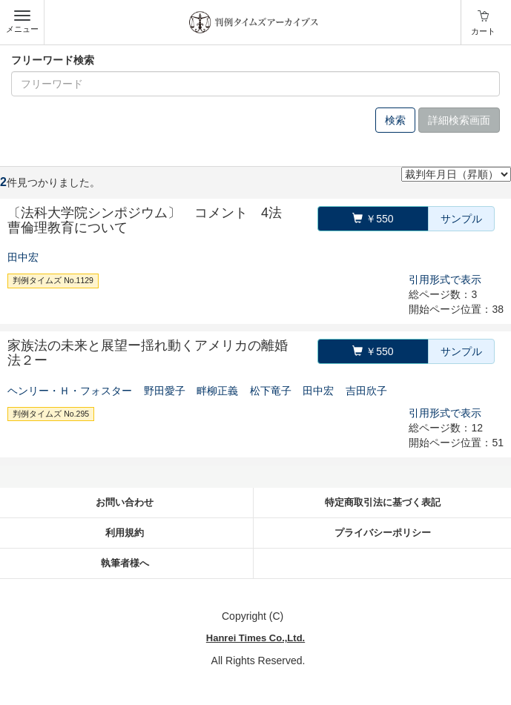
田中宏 (23, 257)
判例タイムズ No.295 (51, 413)
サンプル (461, 219)
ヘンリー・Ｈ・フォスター (69, 391)
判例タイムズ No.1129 (53, 280)
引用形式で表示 (445, 279)
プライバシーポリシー (382, 532)
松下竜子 (270, 391)
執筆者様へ (125, 563)
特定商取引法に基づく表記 (383, 502)
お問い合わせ (125, 502)
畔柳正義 (217, 391)
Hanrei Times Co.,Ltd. (255, 637)
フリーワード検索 (52, 60)
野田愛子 (164, 391)
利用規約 (124, 532)
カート (483, 31)
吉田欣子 (366, 391)
